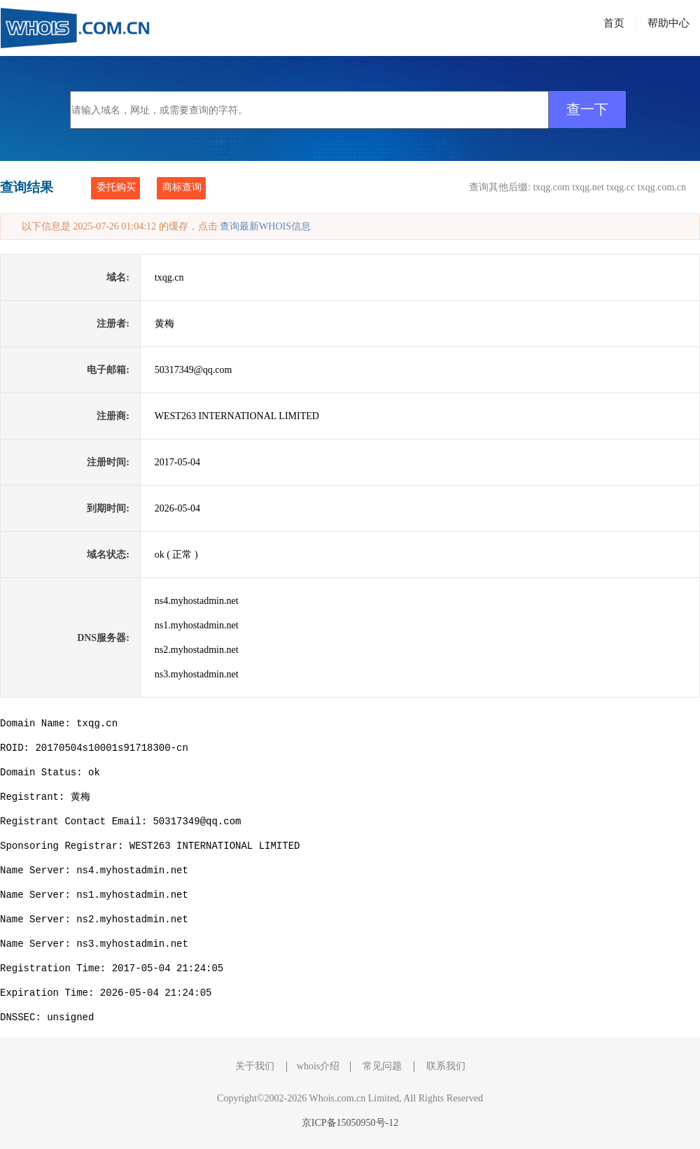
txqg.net (588, 187)
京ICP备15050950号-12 (350, 1123)
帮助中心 (669, 23)
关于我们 (254, 1066)
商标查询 (182, 187)
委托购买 (116, 187)
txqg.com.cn (662, 187)
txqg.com (551, 187)
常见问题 (382, 1066)
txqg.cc (620, 187)
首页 (613, 23)
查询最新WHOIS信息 (265, 226)
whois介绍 (318, 1066)
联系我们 (445, 1066)
